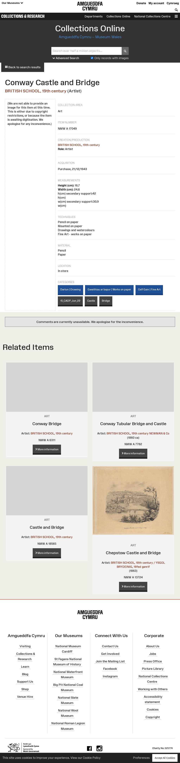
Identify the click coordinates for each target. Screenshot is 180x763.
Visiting (25, 646)
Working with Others (153, 689)
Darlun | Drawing (70, 289)
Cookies (153, 709)
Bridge (106, 300)
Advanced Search (66, 58)
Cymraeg (173, 3)
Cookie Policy (92, 757)
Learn (25, 666)
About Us (152, 646)
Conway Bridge (46, 423)
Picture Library (153, 668)
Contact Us (110, 646)
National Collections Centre (152, 16)
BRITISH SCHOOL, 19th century (35, 90)
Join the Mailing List (110, 661)
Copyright (153, 717)
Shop (25, 689)
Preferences (141, 757)
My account (156, 3)
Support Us (25, 681)
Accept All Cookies (165, 757)
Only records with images (111, 58)
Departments (94, 16)
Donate (141, 3)
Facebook (110, 668)
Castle (91, 300)
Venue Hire (25, 696)
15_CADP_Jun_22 (70, 300)
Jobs (152, 654)
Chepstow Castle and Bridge (133, 552)
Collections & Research (22, 16)
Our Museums (12, 3)
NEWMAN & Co (159, 433)
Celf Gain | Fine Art (149, 289)
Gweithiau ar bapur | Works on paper (109, 289)
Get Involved (110, 654)
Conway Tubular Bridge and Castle (133, 423)
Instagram (110, 676)
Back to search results (22, 67)
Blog (25, 674)
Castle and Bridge (47, 527)
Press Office (153, 661)
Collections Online (118, 16)
